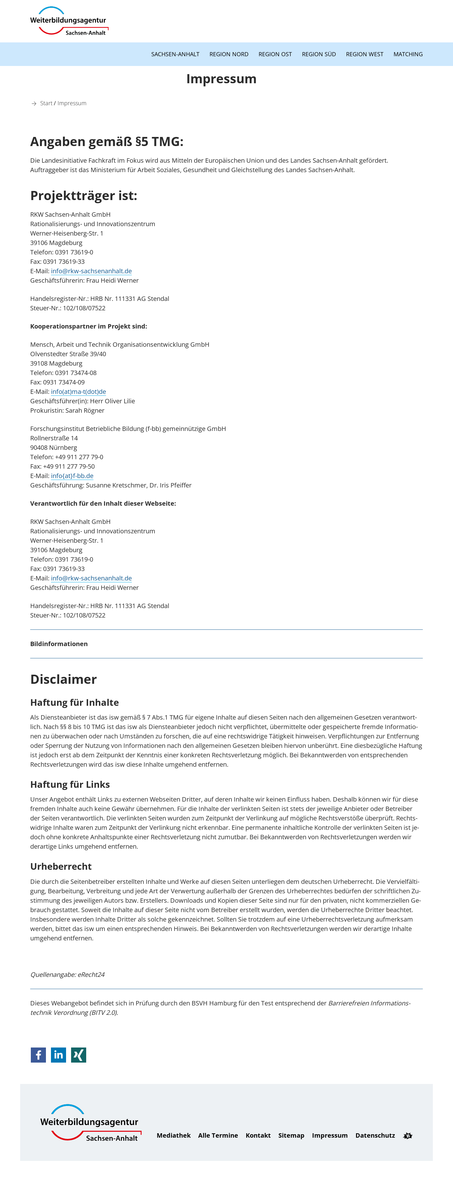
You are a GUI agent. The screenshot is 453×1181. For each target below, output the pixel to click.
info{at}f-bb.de (72, 475)
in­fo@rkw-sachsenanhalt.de (91, 271)
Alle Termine (218, 1135)
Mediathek (174, 1135)
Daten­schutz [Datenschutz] (375, 1135)
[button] (38, 1055)
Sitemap (291, 1135)
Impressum (330, 1135)
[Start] (46, 103)
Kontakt (258, 1135)
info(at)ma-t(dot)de (78, 391)
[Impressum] (72, 103)
